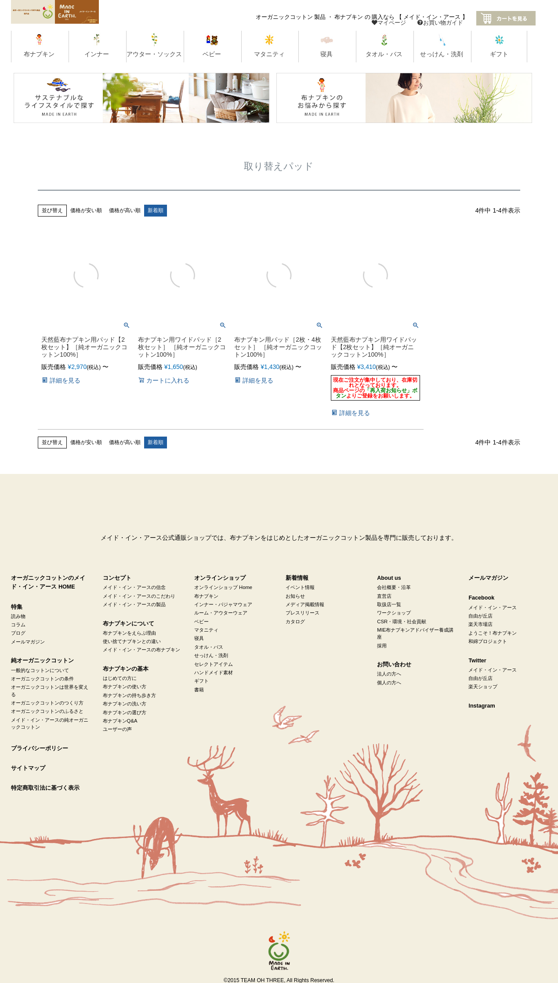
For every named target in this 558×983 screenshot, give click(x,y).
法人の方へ (389, 673)
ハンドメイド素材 (213, 672)
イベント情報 (300, 587)
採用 (382, 645)
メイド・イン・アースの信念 (134, 587)
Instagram (481, 706)
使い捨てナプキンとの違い (132, 641)
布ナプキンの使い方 (124, 686)
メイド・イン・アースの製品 (134, 604)
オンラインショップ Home (223, 587)
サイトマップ (28, 768)
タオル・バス (208, 647)
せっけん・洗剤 (211, 655)
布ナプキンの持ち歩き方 (129, 695)
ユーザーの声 (117, 729)
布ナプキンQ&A (120, 720)
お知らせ (295, 596)
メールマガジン (28, 641)
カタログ (295, 621)
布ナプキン (206, 596)
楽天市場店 (480, 624)
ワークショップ (394, 612)
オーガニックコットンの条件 (42, 678)
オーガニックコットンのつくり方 (47, 702)
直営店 (384, 596)
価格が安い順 (86, 210)
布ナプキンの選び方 (124, 712)
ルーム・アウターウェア (220, 612)
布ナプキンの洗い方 (124, 703)
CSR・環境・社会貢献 (401, 621)
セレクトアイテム (213, 664)
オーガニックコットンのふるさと (47, 711)
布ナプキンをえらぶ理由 (129, 633)
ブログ (18, 633)
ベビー (201, 621)
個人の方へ (389, 682)
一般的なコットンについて (40, 670)
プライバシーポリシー (39, 748)
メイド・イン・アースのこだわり (139, 596)
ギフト (201, 680)
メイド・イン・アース (492, 607)
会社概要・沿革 (394, 587)
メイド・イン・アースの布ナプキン (141, 649)
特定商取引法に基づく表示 (45, 788)
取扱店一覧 (389, 604)
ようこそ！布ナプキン (492, 633)
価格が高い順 (125, 210)
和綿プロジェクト (487, 641)
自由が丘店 (480, 615)
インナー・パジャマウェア (223, 604)
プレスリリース (302, 612)
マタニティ (206, 629)
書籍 (199, 689)
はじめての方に (120, 678)
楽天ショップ (482, 686)
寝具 (199, 638)
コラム (18, 624)
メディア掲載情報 (305, 604)
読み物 (18, 616)
